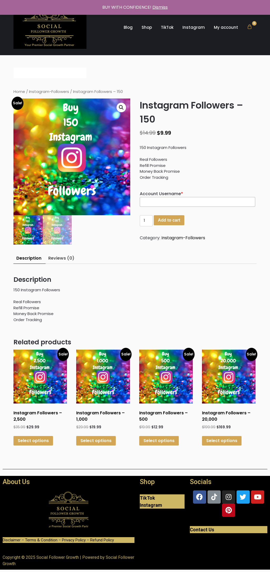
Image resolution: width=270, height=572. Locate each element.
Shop (147, 27)
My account (226, 27)
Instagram (193, 27)
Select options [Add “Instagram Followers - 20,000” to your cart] (221, 441)
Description (28, 258)
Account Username (161, 194)
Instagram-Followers (49, 91)
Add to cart (169, 220)
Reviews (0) (61, 258)
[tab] (29, 258)
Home (19, 91)
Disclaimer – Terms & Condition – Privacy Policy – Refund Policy (58, 540)
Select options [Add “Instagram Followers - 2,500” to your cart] (33, 441)
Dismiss (160, 7)
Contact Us (202, 529)
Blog (128, 27)
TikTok (167, 27)
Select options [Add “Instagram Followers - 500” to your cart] (159, 441)
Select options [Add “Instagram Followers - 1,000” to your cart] (96, 441)
